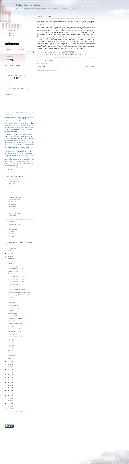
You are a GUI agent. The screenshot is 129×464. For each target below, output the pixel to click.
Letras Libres (12, 208)
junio (9, 345)
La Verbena (11, 326)
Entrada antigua (90, 66)
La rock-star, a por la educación (16, 289)
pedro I (20, 153)
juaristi (16, 140)
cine (11, 123)
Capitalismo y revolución (14, 300)
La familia (11, 297)
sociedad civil (29, 161)
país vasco (15, 153)
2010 (8, 395)
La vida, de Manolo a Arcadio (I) (16, 281)
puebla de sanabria (11, 157)
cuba (20, 132)
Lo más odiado (13, 227)
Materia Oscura (13, 229)
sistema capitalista (20, 161)
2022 (8, 364)
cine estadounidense (21, 123)
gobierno (7, 138)
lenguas (32, 140)
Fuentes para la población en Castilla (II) (18, 295)
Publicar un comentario (42, 63)
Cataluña (7, 117)
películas (24, 153)
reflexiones (21, 157)
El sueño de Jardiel (14, 202)
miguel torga (25, 147)
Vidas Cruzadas (13, 234)
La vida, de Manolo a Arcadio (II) (17, 279)
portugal (15, 155)
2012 (8, 390)
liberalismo (8, 142)
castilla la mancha (22, 121)
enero (10, 358)
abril (9, 350)
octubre (10, 263)
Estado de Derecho (16, 117)
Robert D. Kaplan (24, 119)
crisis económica (28, 129)
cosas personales (12, 129)
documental (8, 134)
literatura (14, 144)
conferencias (8, 127)
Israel (30, 117)
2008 (8, 401)
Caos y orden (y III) (13, 305)
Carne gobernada (51, 22)
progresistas (31, 155)
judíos (21, 140)
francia (31, 136)
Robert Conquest (75, 54)
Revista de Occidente (14, 213)
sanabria (8, 159)
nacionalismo (10, 151)
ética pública (15, 165)
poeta (32, 153)
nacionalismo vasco (25, 151)
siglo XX (11, 161)
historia (12, 138)
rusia (32, 157)
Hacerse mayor (12, 302)
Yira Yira (11, 236)
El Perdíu (11, 36)
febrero (10, 355)
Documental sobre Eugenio (15, 323)
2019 (8, 372)
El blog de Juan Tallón (15, 197)
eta (28, 134)
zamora (9, 165)
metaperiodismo (11, 147)
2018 (8, 374)
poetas (6, 155)
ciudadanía (7, 125)
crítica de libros (11, 132)
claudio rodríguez (20, 125)
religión (27, 157)
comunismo (30, 125)
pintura (29, 153)
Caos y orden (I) (12, 315)
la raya (26, 140)
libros (31, 142)
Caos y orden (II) (12, 313)
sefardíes (14, 159)
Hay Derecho (12, 204)
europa (31, 134)
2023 (8, 361)
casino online (8, 90)
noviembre (11, 261)
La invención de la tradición (15, 268)
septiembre (11, 266)
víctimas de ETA (25, 163)
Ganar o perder (12, 274)
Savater (84, 54)
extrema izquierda (18, 136)
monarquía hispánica (20, 149)
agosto (10, 340)
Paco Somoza (12, 183)
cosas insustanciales (27, 127)
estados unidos (22, 134)
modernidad (8, 149)
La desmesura (11, 287)
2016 (8, 380)
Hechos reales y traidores (14, 331)
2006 (8, 406)
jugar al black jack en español (15, 88)
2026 (8, 251)
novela (7, 153)
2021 (8, 367)
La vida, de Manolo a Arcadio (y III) (17, 276)
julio (9, 342)
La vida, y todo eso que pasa (15, 336)
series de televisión (24, 159)
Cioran (46, 54)
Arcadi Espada (13, 195)
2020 (8, 369)
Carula (11, 33)
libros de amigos (8, 144)
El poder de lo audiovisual (15, 284)
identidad (31, 138)
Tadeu (10, 186)
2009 (8, 398)
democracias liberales (61, 54)
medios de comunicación (26, 144)
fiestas (26, 136)
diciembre (11, 258)
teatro (6, 163)
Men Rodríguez (15, 119)
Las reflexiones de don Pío (15, 318)
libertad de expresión (22, 142)
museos (32, 149)
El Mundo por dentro (14, 199)
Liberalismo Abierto (30, 5)
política (11, 155)
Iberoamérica (25, 117)
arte (10, 121)
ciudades (13, 125)
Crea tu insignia (8, 71)
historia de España (21, 138)
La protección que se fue (14, 329)
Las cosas (10, 310)
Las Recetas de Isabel (14, 181)
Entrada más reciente (42, 66)
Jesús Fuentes (12, 206)
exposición (8, 136)
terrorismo (11, 163)
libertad (14, 142)
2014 (8, 385)
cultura (24, 132)
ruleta (18, 242)
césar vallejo (30, 132)
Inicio (67, 66)
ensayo (14, 134)
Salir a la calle (12, 321)
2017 (8, 377)
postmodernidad (23, 155)
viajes (17, 163)
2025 (8, 253)
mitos (32, 147)
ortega (10, 153)
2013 (8, 387)
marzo (10, 353)
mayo (10, 347)
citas (51, 54)
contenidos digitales (15, 127)
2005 (8, 408)
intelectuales (9, 140)
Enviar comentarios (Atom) (52, 70)
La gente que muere (13, 334)
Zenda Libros (12, 215)
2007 (8, 403)
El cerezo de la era (14, 179)
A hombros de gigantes (15, 224)
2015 (8, 382)
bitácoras (14, 121)
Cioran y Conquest (13, 271)
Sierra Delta (12, 231)
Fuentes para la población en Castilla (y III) (19, 292)
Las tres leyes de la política (15, 308)
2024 (8, 256)
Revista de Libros (13, 211)
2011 (8, 393)
